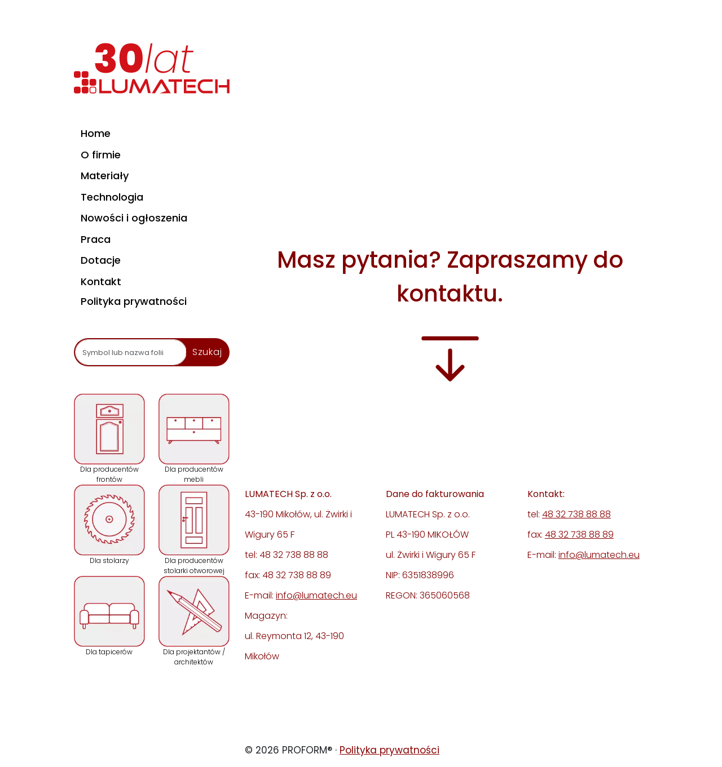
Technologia (112, 197)
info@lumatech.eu (316, 595)
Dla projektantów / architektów (194, 621)
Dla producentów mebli (194, 438)
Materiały (105, 176)
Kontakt (101, 281)
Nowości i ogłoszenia (134, 218)
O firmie (101, 155)
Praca (96, 239)
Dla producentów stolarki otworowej (194, 530)
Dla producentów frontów (109, 438)
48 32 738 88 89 (579, 534)
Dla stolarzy (109, 525)
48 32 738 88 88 (576, 514)
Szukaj (207, 351)
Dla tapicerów (109, 616)
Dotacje (101, 260)
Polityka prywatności (134, 301)
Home (96, 133)
